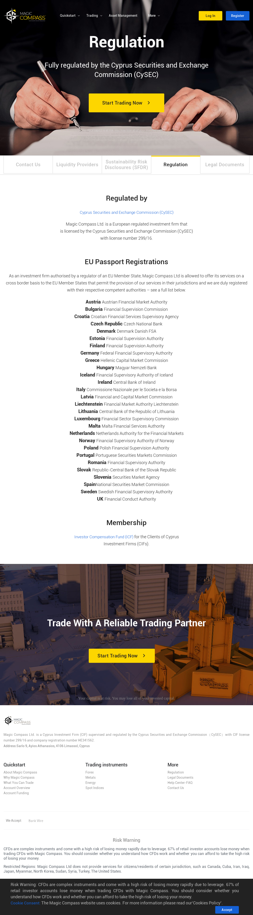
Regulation (176, 774)
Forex (89, 774)
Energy (90, 785)
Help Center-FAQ (180, 785)
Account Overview (17, 790)
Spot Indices (94, 790)
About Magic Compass (20, 774)
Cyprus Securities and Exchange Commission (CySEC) (126, 215)
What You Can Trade (19, 785)
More (152, 16)
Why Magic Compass (19, 779)
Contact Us (176, 790)
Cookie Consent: (26, 902)
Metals (90, 779)
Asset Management (123, 16)
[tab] (28, 165)
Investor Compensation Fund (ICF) (104, 539)
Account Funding (16, 795)
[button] (210, 16)
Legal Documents (180, 779)
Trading (92, 16)
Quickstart (68, 16)
